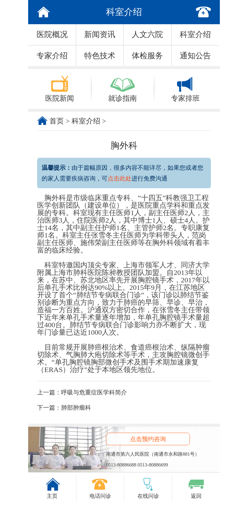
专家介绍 (52, 55)
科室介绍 (195, 34)
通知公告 (195, 55)
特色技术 (99, 55)
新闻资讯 (99, 34)
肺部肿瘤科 (76, 407)
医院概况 (52, 34)
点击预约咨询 (148, 439)
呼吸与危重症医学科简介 (94, 392)
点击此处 (119, 178)
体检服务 (147, 55)
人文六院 (147, 34)
